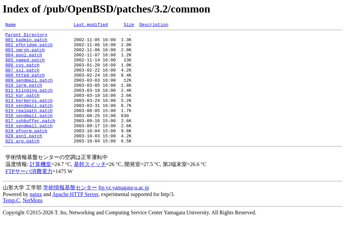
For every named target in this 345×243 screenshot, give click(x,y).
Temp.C (11, 223)
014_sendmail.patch (29, 121)
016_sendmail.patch (29, 134)
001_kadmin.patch (26, 42)
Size (129, 25)
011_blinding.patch (29, 103)
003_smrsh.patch (25, 55)
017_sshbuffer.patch (30, 140)
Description (153, 25)
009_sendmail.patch (29, 91)
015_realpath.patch (29, 128)
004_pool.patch (23, 61)
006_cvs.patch (22, 73)
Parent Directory (26, 36)
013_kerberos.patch (29, 115)
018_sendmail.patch (29, 146)
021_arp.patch (22, 164)
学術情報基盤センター (70, 211)
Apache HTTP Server (75, 217)
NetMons (33, 223)
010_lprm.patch (23, 97)
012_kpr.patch (22, 109)
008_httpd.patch (25, 85)
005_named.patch (25, 67)
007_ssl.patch (22, 79)
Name (10, 25)
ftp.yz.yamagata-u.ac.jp (123, 211)
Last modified (91, 25)
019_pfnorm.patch (26, 152)
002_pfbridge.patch (29, 49)
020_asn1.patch (23, 158)
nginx (36, 217)
